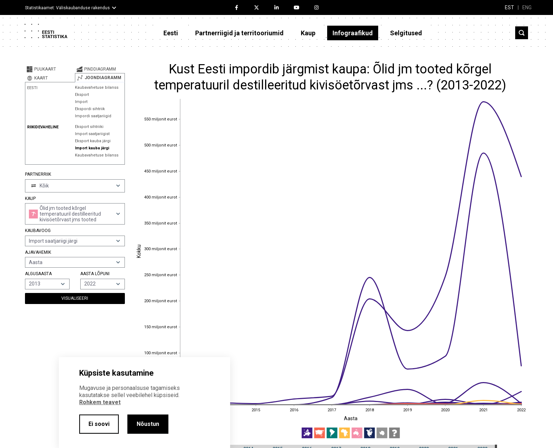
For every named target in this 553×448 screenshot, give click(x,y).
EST (509, 7)
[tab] (50, 69)
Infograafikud (353, 33)
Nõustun (148, 424)
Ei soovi (99, 424)
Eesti (170, 33)
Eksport (82, 94)
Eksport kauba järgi (93, 141)
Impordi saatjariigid (93, 116)
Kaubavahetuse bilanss (96, 87)
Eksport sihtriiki (89, 126)
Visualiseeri (74, 298)
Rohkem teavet (100, 402)
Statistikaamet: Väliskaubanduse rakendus (67, 7)
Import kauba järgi (92, 148)
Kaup (308, 33)
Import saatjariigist (92, 134)
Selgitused (406, 33)
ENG (527, 7)
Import (81, 101)
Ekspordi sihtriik (90, 109)
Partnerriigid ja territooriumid (239, 33)
